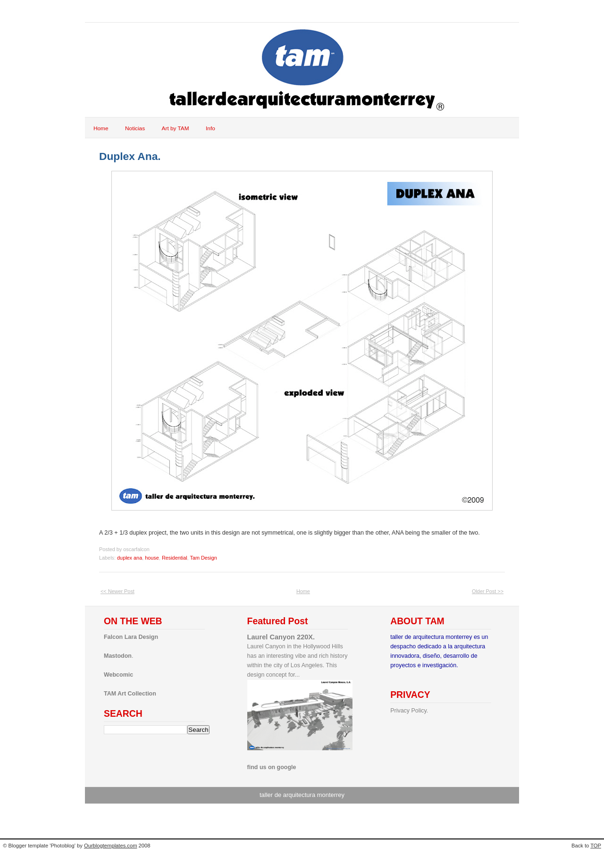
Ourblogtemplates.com (110, 845)
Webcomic (118, 674)
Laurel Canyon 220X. (281, 637)
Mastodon (118, 656)
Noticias (135, 128)
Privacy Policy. (409, 710)
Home (101, 128)
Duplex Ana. (130, 156)
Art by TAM (175, 128)
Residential (174, 558)
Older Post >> (487, 591)
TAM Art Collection (130, 693)
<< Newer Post (117, 591)
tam (103, 11)
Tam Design (203, 558)
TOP (595, 845)
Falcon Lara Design (131, 637)
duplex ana (129, 558)
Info (210, 128)
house (152, 558)
